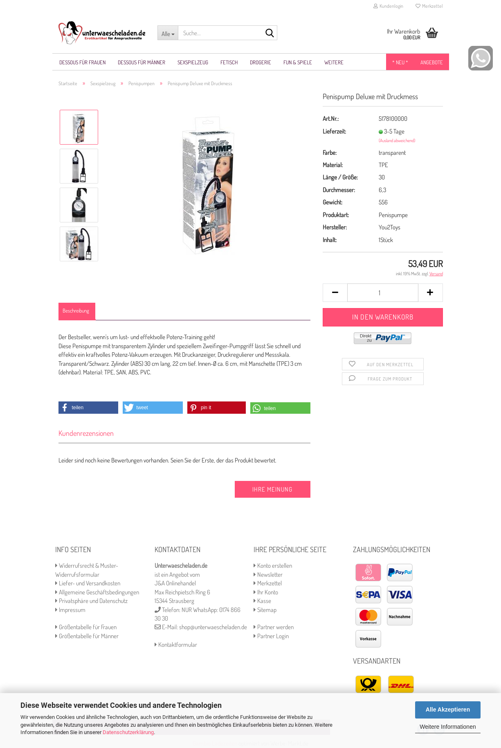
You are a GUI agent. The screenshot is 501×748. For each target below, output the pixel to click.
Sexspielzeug (192, 62)
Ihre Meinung (272, 489)
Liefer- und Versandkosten (87, 583)
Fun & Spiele (297, 62)
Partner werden (274, 627)
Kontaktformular (176, 644)
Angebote (431, 62)
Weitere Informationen (448, 726)
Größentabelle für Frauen (86, 627)
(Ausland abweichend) (397, 140)
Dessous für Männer (141, 62)
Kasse (262, 601)
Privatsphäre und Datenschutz (91, 601)
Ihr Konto (266, 592)
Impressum (70, 610)
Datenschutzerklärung (128, 732)
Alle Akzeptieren (448, 709)
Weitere (334, 62)
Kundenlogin (388, 6)
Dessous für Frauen (82, 62)
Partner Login (271, 636)
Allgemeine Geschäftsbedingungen (97, 592)
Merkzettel (429, 6)
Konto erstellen (273, 565)
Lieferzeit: (334, 131)
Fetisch (229, 62)
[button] (88, 407)
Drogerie (260, 62)
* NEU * (400, 62)
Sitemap (265, 610)
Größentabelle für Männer (87, 636)
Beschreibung (76, 310)
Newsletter (268, 574)
